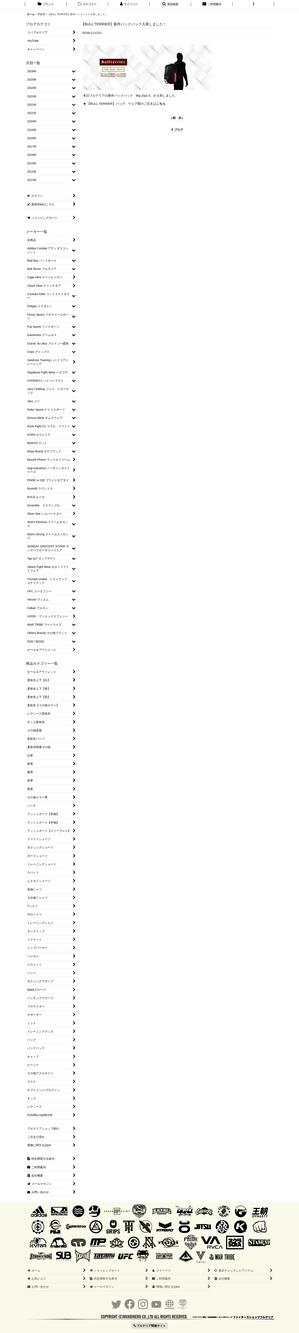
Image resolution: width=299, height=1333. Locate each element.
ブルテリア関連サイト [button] (149, 1325)
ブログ (177, 129)
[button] (170, 4)
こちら (160, 103)
